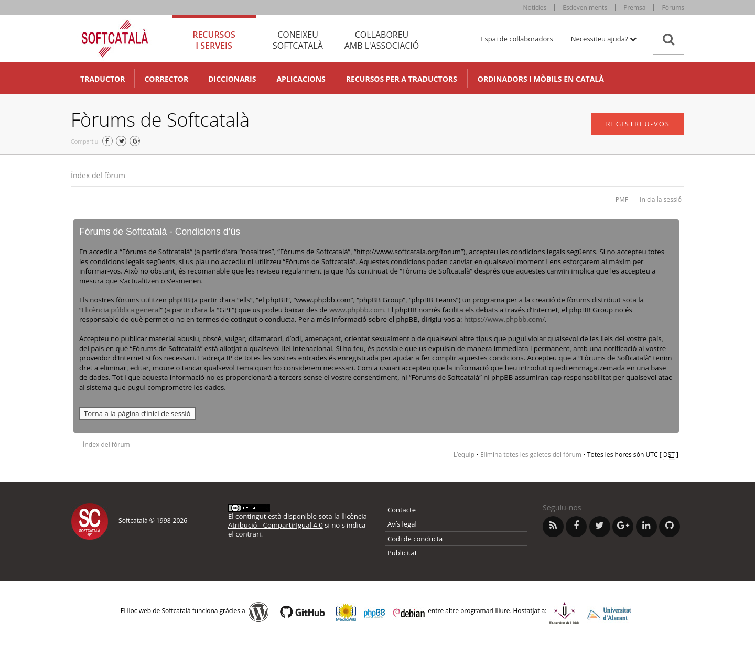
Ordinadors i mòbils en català (541, 79)
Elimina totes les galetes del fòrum (530, 454)
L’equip (464, 454)
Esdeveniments (585, 7)
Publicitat (402, 552)
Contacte (401, 510)
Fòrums (673, 7)
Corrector (166, 79)
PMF (622, 199)
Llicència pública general (121, 309)
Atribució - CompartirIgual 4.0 (275, 525)
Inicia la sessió (661, 199)
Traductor (102, 79)
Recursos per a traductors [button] (401, 79)
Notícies (535, 7)
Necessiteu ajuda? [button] (604, 38)
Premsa (634, 7)
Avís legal (402, 524)
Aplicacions (300, 79)
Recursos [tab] (214, 40)
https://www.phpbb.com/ (504, 319)
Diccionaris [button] (232, 79)
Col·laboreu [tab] (382, 40)
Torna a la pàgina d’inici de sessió (137, 413)
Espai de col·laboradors (517, 38)
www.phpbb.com (356, 309)
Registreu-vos (638, 123)
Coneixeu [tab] (298, 40)
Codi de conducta (415, 538)
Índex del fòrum (98, 175)
